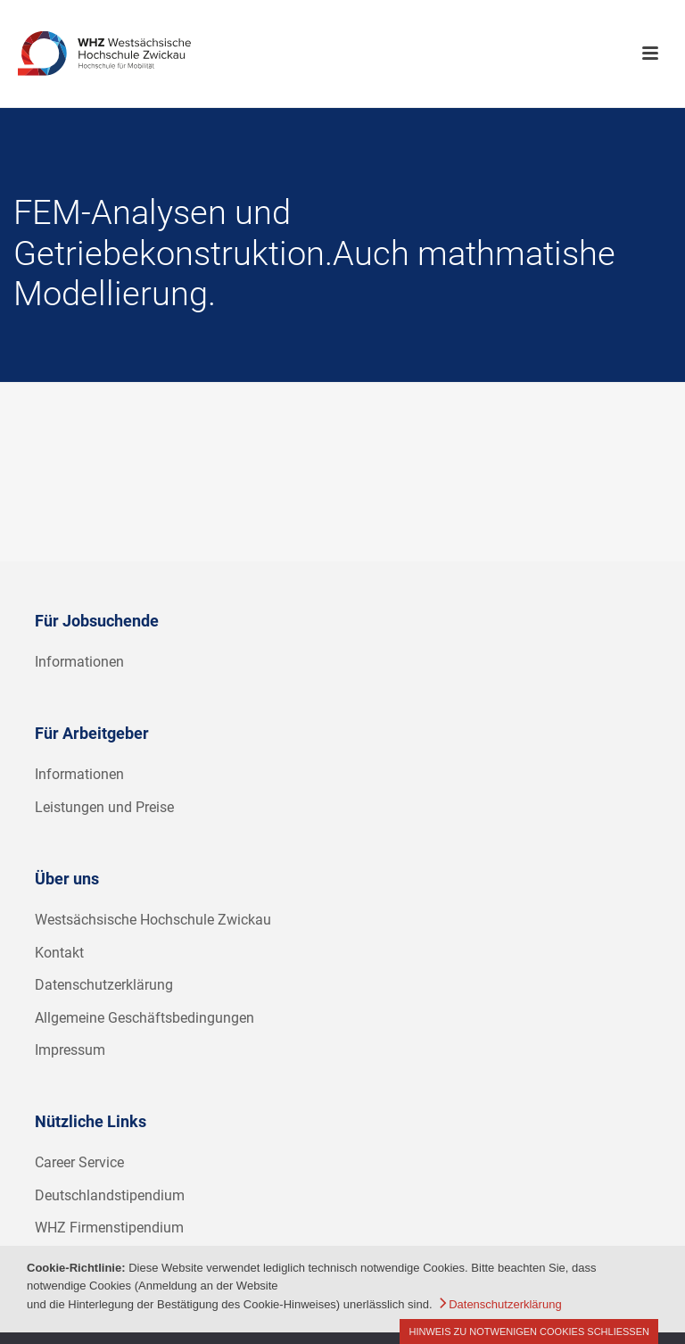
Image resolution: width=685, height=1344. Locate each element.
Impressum (70, 1049)
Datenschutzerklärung (104, 984)
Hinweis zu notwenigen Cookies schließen (529, 1331)
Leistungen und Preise (104, 807)
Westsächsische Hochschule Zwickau (153, 919)
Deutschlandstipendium (110, 1195)
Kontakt (59, 952)
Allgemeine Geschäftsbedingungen (144, 1017)
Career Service (79, 1162)
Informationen (79, 661)
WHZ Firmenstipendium (109, 1227)
